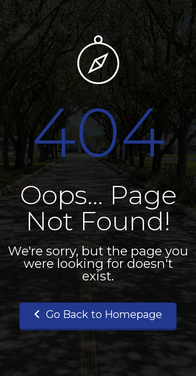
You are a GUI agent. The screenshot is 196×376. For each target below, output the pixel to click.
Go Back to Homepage (98, 314)
